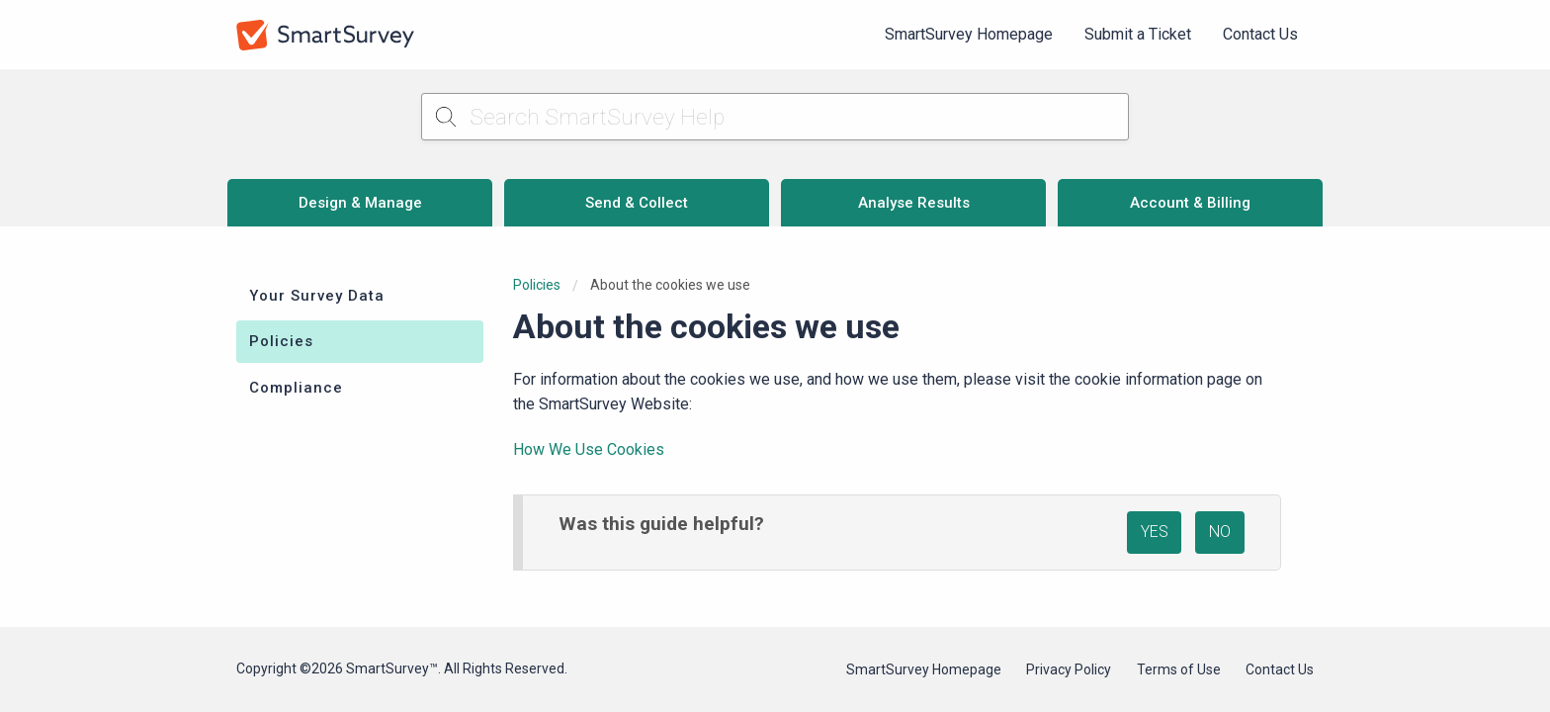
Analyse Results (914, 203)
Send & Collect (636, 203)
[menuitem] (969, 34)
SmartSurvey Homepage (969, 34)
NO (1220, 531)
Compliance (296, 388)
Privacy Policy (1068, 669)
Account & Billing (1190, 203)
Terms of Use (1179, 669)
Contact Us (1260, 34)
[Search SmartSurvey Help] (775, 116)
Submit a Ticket (1137, 34)
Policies (281, 341)
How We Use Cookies (588, 449)
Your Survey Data (317, 296)
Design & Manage (360, 203)
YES (1154, 531)
